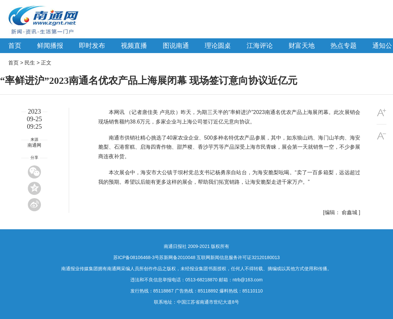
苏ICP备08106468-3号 (136, 257)
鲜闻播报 (50, 45)
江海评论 (260, 45)
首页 (14, 45)
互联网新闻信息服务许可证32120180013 (238, 257)
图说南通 (176, 45)
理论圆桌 (218, 45)
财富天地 (302, 45)
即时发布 (92, 45)
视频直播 (134, 45)
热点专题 (343, 45)
